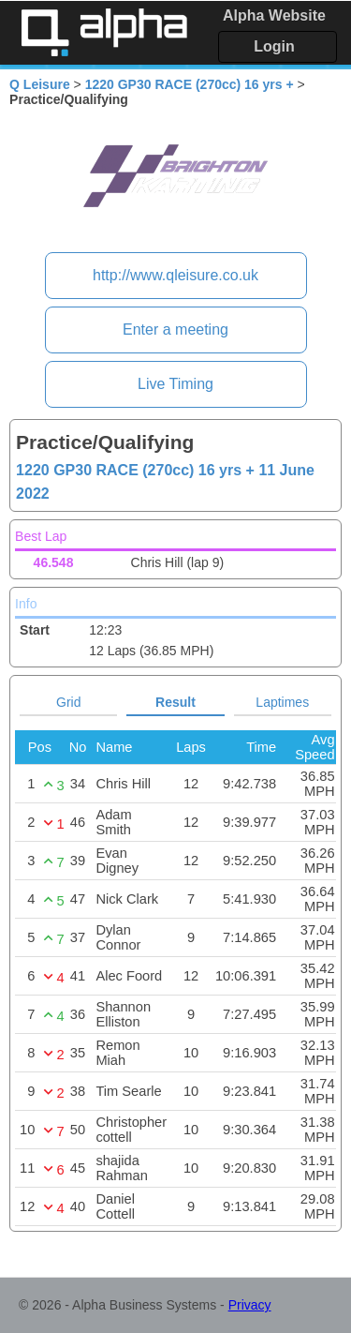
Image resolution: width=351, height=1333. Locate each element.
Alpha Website (274, 15)
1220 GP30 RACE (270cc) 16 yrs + (189, 84)
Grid (68, 702)
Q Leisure (39, 84)
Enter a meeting (175, 329)
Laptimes (282, 702)
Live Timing (175, 384)
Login (274, 46)
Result (175, 702)
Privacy (249, 1304)
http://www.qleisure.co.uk (175, 275)
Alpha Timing (104, 32)
